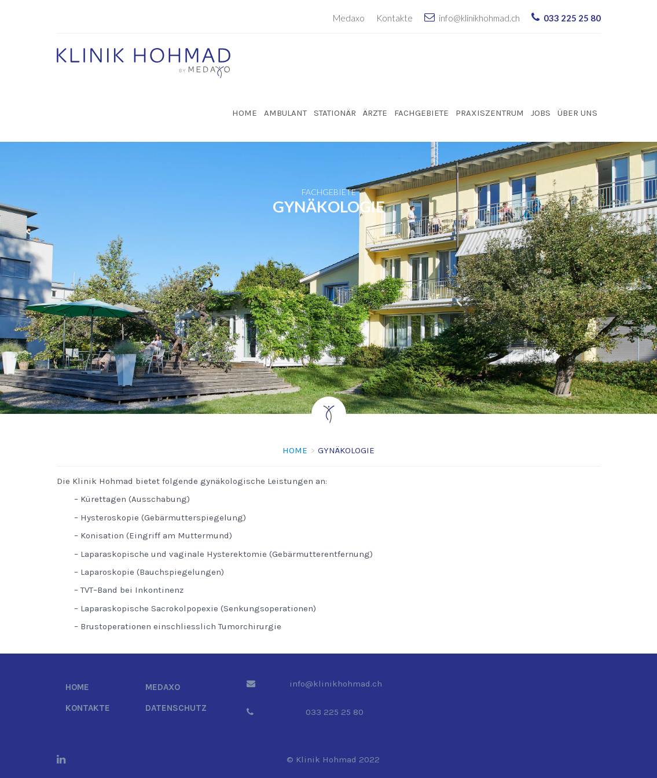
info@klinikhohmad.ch (479, 18)
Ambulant (285, 113)
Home (244, 113)
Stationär (335, 113)
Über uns (577, 113)
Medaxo (349, 18)
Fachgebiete (421, 113)
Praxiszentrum (490, 113)
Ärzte (375, 113)
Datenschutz (176, 708)
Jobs (540, 113)
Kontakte (394, 18)
